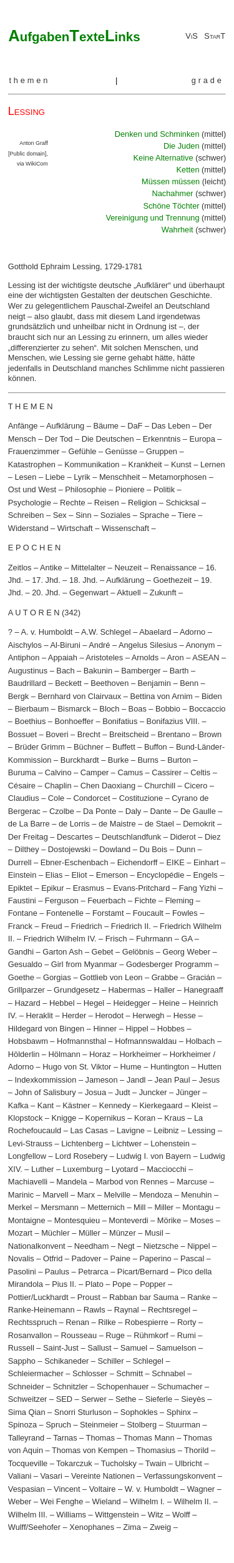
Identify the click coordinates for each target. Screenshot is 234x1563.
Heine (169, 1003)
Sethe (125, 1399)
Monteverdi (128, 1220)
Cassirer (167, 772)
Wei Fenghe (62, 1501)
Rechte (72, 502)
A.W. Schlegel (106, 632)
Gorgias (57, 977)
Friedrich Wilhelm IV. (60, 938)
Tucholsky (119, 1463)
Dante (160, 811)
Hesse (184, 1015)
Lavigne (131, 1130)
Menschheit (119, 477)
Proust (88, 1297)
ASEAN (205, 657)
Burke (118, 760)
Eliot (79, 875)
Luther (42, 1169)
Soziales (115, 515)
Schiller (111, 1361)
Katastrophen (32, 464)
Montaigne (27, 1220)
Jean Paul (172, 1079)
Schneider (26, 1386)
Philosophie (85, 489)
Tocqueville (27, 1463)
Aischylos (25, 645)
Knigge (64, 1118)
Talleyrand (26, 1437)
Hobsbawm (28, 1041)
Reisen (106, 502)
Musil (154, 1233)
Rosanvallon (30, 1335)
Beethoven (109, 683)
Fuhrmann (154, 938)
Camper (94, 772)
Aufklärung (65, 425)
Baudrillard (27, 683)
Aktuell (128, 592)
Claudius (23, 798)
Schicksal (182, 502)
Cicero (195, 785)
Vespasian (26, 1489)
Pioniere (130, 489)
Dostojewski (69, 849)
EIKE (176, 862)
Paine (120, 1258)
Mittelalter (88, 567)
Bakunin (98, 670)
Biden (212, 696)
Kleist (201, 1105)
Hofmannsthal (81, 1041)
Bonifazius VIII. (173, 721)
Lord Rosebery (81, 1156)
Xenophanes (91, 1527)
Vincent (67, 1489)
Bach (65, 670)
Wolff (181, 1514)
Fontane (22, 913)
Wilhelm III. (27, 1514)
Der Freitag (28, 836)
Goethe (21, 977)
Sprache (154, 515)
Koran (144, 1118)
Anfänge (23, 425)
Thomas (100, 1437)
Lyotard (125, 1169)
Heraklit (39, 1015)
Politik (164, 489)
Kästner (76, 1105)
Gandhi (21, 951)
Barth (179, 670)
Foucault (148, 913)
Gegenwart (89, 592)
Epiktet (20, 888)
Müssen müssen (172, 181)
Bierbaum (31, 708)
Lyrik (82, 477)
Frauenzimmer (34, 451)
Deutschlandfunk (131, 836)
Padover (87, 1258)
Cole (56, 798)
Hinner (105, 1028)
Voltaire (102, 1489)
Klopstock (25, 1118)
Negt (126, 1246)
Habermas (127, 990)
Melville (117, 1194)
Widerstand (28, 528)
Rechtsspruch (32, 1322)
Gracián (201, 977)
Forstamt (108, 913)
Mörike (169, 1220)
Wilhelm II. (192, 1501)
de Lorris (74, 823)
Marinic (21, 1194)
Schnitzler (70, 1386)
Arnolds (145, 657)
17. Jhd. (46, 580)
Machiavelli (27, 1181)
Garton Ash (62, 951)
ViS (191, 36)
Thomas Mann (149, 1437)
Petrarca (93, 1271)
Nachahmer (173, 193)
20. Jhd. (46, 592)
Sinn (84, 515)
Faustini (22, 900)
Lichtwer (127, 1143)
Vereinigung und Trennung (153, 217)
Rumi (186, 1335)
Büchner (89, 747)
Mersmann (59, 1207)
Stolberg (142, 1424)
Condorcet (91, 798)
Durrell (20, 862)
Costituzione (141, 798)
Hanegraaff (203, 990)
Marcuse (192, 1181)
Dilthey (26, 849)
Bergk (18, 696)
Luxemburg (83, 1169)
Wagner (201, 1489)
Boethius (30, 721)
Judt (122, 1092)
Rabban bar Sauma (143, 1297)
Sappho (22, 1361)
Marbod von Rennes (132, 1181)
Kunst (181, 464)
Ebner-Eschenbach (75, 862)
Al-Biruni (65, 645)
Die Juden (182, 146)
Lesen (25, 477)
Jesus (209, 1079)
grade (208, 80)
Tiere (187, 515)
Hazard (27, 1003)
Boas (138, 708)
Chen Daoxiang (107, 785)
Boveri (57, 734)
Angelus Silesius (148, 645)
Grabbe (165, 977)
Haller (164, 990)
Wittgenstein (117, 1514)
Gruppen (161, 451)
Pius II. (64, 1284)
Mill (139, 1207)
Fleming (179, 900)
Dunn (185, 849)
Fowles (185, 913)
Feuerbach (106, 900)
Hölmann (64, 1054)
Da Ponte (99, 811)
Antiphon (24, 657)
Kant (45, 1105)
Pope (121, 1284)
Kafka (18, 1105)
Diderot (182, 836)
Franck (20, 926)
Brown (210, 734)
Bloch (109, 708)
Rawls (94, 1309)
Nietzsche (161, 1246)
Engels (205, 875)
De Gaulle (198, 811)
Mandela (71, 1181)
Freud (51, 926)
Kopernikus (105, 1118)
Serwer (94, 1399)
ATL (74, 35)
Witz (155, 1514)
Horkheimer (139, 1054)
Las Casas (88, 1130)
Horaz (99, 1054)
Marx (86, 1194)
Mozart (20, 1233)
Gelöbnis (138, 951)
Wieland (106, 1501)
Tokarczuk (74, 1463)
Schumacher (180, 1386)
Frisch (116, 938)
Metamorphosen (178, 477)
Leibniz (166, 1130)
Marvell (55, 1194)
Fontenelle (65, 913)
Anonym (200, 645)
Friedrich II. (131, 926)
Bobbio (167, 708)
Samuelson (176, 1347)
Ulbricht (188, 1463)
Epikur (52, 888)
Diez (213, 836)
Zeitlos (20, 567)
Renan (77, 1322)
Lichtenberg (82, 1143)
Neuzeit (128, 567)
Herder (74, 1015)
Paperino (155, 1258)
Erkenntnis (161, 439)
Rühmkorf (151, 1335)
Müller (89, 1233)
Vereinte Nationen (103, 1476)
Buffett (123, 747)
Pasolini (22, 1271)
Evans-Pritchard (141, 888)
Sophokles (139, 1412)
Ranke (198, 1297)
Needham (91, 1246)
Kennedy (115, 1105)
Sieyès (193, 1399)
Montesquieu (77, 1220)
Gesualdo (25, 964)
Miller (164, 1207)
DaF (134, 425)
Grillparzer (26, 990)
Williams (71, 1514)
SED (64, 1399)
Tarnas (65, 1437)
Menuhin (196, 1194)
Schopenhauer (123, 1386)
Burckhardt (80, 760)
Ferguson (62, 900)
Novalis (21, 1258)
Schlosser (89, 1373)
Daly (133, 811)
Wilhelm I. (147, 1501)
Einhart (206, 862)
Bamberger (140, 670)
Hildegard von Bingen (46, 1028)
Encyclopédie (160, 875)
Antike (51, 567)
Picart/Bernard (142, 1271)
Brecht (88, 734)
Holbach (200, 1041)
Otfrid (52, 1258)
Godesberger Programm (169, 964)
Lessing (201, 1130)
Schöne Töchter (172, 206)
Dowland (114, 849)
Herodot (109, 1015)
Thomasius (156, 1450)
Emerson (112, 875)
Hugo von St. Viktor (76, 1066)
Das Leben (171, 425)
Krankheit (145, 464)
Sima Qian (27, 1412)
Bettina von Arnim (161, 696)
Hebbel (62, 1003)
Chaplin (57, 785)
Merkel (20, 1207)
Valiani (19, 1476)
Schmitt (129, 1373)
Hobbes (171, 1028)
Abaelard (155, 632)
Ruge (115, 1335)
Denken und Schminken (158, 134)
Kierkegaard (160, 1105)
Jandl (136, 1079)
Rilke (106, 1322)
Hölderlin (24, 1054)
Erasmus (89, 888)
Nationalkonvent (37, 1246)
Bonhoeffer (74, 721)
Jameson (101, 1079)
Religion (142, 502)
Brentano (174, 734)
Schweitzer (27, 1399)
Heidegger (131, 1003)
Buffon (155, 747)
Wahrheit (178, 229)
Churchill (159, 785)
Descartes (75, 836)
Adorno (192, 632)
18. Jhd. (83, 580)
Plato (94, 1284)
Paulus (57, 1271)
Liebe (55, 477)
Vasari (51, 1476)
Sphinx (179, 1412)
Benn (189, 683)
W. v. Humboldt (151, 1489)
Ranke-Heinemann (41, 1309)
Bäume (106, 425)
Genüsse (121, 451)
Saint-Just (61, 1347)
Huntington (169, 1066)
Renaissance (173, 567)
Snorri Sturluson (83, 1412)
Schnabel (168, 1373)
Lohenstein (170, 1143)
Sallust (99, 1347)
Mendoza (155, 1194)
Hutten (210, 1066)
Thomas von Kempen (90, 1450)
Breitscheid (129, 734)
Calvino (58, 772)
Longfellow (27, 1156)
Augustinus (27, 670)
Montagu (197, 1207)
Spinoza (22, 1424)
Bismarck (74, 708)
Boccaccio (207, 708)
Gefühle (83, 451)
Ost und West (32, 489)
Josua (95, 1092)
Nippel (198, 1246)
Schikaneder (66, 1361)
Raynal (126, 1309)
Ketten (189, 169)
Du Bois (153, 849)
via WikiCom (32, 164)
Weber (19, 1501)
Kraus (174, 1118)
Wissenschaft (125, 528)
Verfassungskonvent (179, 1476)
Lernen (212, 464)
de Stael (159, 823)
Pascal (192, 1258)
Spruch (58, 1424)
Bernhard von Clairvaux (79, 696)
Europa (202, 439)
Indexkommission (45, 1079)
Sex (60, 515)
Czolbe (61, 811)
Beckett (68, 683)
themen (29, 80)
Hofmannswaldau (146, 1041)
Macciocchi (166, 1169)
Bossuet (22, 734)
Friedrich (86, 926)
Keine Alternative (165, 157)
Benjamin (154, 683)
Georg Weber (186, 951)
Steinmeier (99, 1424)
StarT (214, 36)
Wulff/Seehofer (34, 1527)
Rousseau (79, 1335)
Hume (131, 1066)
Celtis (200, 772)
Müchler (55, 1233)
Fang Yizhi (198, 888)
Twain (155, 1463)
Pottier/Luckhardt (38, 1297)
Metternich (106, 1207)
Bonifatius (119, 721)
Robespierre (146, 1322)
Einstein (22, 875)
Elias (54, 875)
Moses (202, 1220)
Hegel (94, 1003)
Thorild (196, 1450)
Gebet (103, 951)
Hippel (136, 1028)
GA (186, 938)
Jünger (188, 1092)
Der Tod (59, 439)
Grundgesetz (76, 990)
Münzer (122, 1233)
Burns (148, 760)
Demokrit (199, 823)
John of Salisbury (45, 1092)
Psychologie (29, 502)
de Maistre (117, 823)
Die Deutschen (108, 439)
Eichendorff (137, 862)
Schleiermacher (36, 1373)
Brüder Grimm (39, 747)
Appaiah (62, 657)
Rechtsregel (169, 1309)
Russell (21, 1347)
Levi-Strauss (30, 1143)
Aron (175, 657)
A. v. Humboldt (46, 632)
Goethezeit (173, 580)
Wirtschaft (75, 528)
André (99, 645)
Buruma (22, 772)
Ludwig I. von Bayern (153, 1156)
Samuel (133, 1347)
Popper (152, 1284)
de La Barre (29, 823)
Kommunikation (91, 464)
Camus (131, 772)
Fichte (146, 900)
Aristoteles (104, 657)
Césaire (22, 785)
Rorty (187, 1322)
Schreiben (26, 515)
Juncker (153, 1092)
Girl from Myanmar (84, 964)
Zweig (160, 1527)
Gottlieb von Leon (111, 977)
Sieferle (158, 1399)
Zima (131, 1527)
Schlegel (148, 1361)
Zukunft (163, 592)
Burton (179, 760)
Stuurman (182, 1424)
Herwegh (148, 1015)
